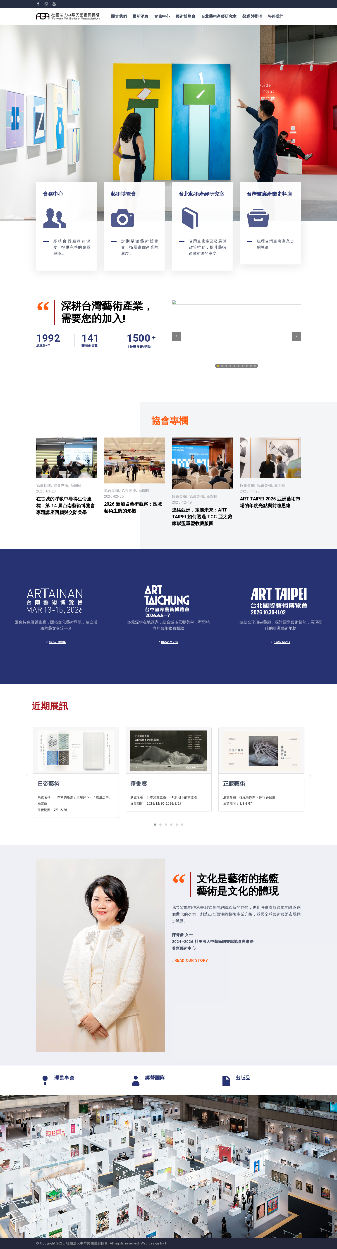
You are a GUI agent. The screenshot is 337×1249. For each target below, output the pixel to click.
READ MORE (57, 641)
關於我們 (119, 16)
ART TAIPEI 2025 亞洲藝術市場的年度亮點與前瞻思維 (270, 502)
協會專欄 (60, 485)
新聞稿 (76, 485)
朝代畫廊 (49, 784)
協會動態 (43, 485)
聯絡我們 (276, 16)
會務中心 (162, 16)
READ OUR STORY (191, 960)
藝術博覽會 (185, 16)
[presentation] (27, 776)
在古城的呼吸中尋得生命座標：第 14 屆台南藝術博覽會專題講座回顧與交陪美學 (65, 505)
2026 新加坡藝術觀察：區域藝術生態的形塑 (133, 507)
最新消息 (140, 16)
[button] (155, 824)
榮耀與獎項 (252, 16)
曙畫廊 (231, 784)
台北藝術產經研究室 (219, 16)
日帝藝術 (141, 784)
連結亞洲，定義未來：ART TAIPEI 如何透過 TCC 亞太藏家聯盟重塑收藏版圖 (202, 516)
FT (167, 1243)
